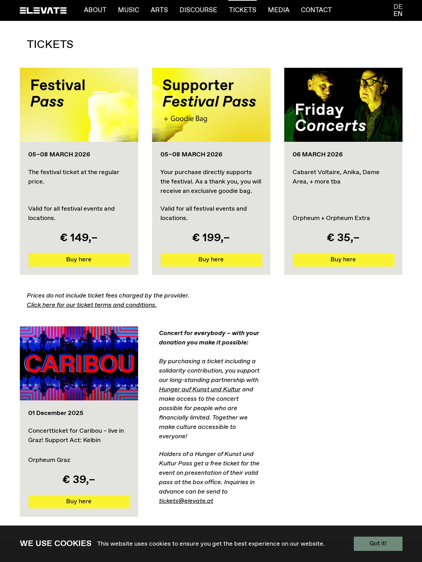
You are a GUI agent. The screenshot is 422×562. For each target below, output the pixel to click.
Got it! (378, 543)
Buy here (78, 259)
